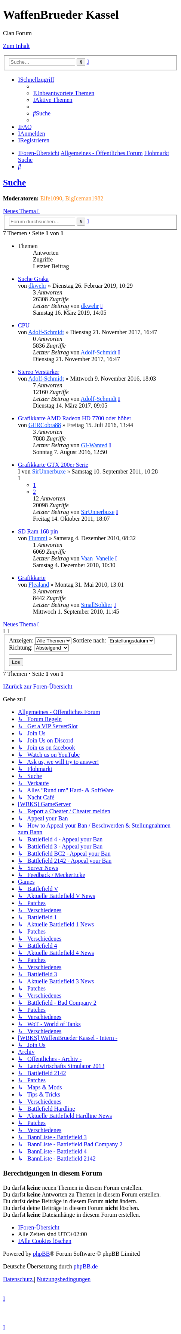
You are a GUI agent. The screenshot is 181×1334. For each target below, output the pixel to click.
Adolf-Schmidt (46, 332)
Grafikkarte (32, 578)
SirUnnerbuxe (49, 471)
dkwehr (37, 285)
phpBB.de (86, 1266)
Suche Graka (33, 279)
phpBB (41, 1253)
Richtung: (39, 647)
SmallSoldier (96, 605)
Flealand (38, 584)
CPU (24, 325)
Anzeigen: (40, 640)
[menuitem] (63, 93)
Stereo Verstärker (38, 372)
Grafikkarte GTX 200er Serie (53, 465)
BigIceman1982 (84, 198)
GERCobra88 (44, 425)
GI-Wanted (94, 445)
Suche (14, 182)
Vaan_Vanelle (97, 558)
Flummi (37, 538)
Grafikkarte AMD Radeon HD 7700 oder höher (74, 418)
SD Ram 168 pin (38, 531)
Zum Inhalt (16, 46)
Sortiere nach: (113, 640)
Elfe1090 (51, 198)
